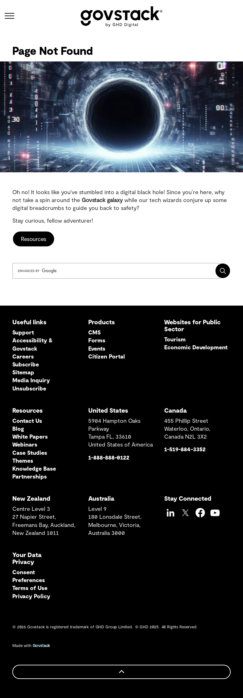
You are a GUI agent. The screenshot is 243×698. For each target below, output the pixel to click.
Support (23, 332)
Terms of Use (29, 587)
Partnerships (29, 476)
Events (96, 348)
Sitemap (23, 372)
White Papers (30, 436)
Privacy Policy (31, 596)
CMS (94, 332)
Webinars (24, 444)
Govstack (41, 645)
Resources (33, 239)
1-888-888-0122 (108, 457)
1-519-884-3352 (185, 449)
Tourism (175, 339)
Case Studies (29, 452)
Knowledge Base (34, 468)
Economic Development (195, 347)
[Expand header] (9, 16)
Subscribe (25, 364)
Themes (22, 460)
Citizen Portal (106, 356)
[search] (120, 271)
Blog (18, 428)
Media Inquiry (31, 380)
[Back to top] (121, 672)
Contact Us (27, 420)
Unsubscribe (29, 388)
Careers (23, 356)
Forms (96, 340)
